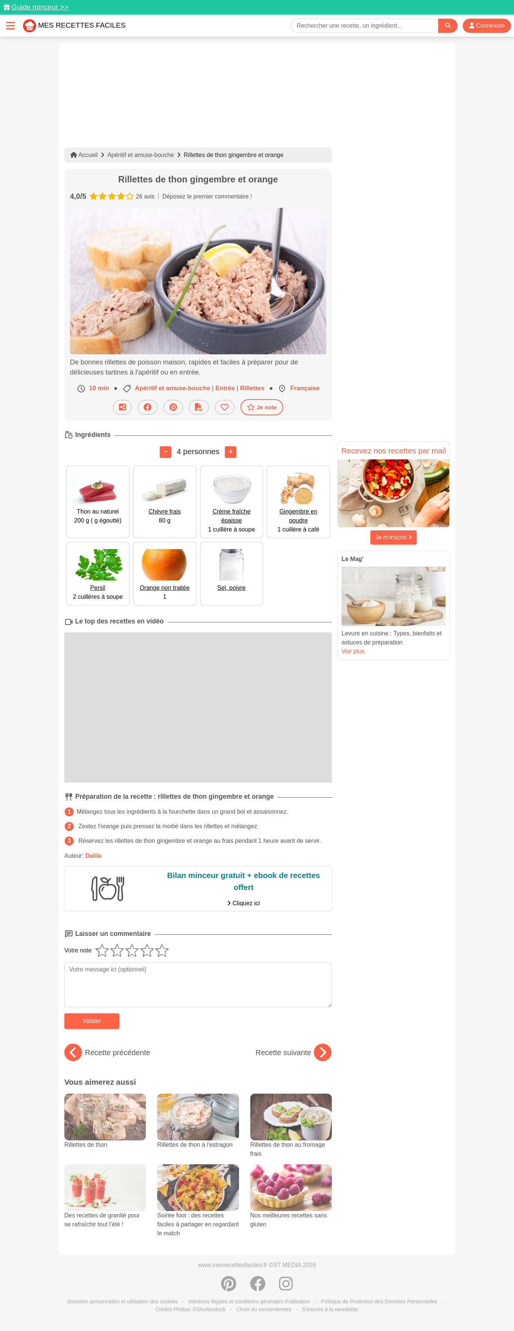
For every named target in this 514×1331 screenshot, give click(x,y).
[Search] (448, 25)
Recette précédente (107, 1052)
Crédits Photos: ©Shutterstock (190, 1309)
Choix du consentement (263, 1309)
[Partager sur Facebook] (147, 407)
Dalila (93, 856)
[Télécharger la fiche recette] (199, 407)
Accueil (84, 155)
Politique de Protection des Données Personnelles (379, 1301)
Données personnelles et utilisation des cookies (122, 1301)
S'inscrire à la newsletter (330, 1309)
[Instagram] (286, 1288)
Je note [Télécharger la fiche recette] (262, 407)
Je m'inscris (393, 537)
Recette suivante (293, 1052)
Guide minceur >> (39, 7)
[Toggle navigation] (10, 26)
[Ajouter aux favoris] (225, 407)
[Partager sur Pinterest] (173, 407)
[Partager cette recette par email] (122, 407)
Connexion (487, 25)
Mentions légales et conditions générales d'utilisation (249, 1301)
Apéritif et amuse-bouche (140, 155)
